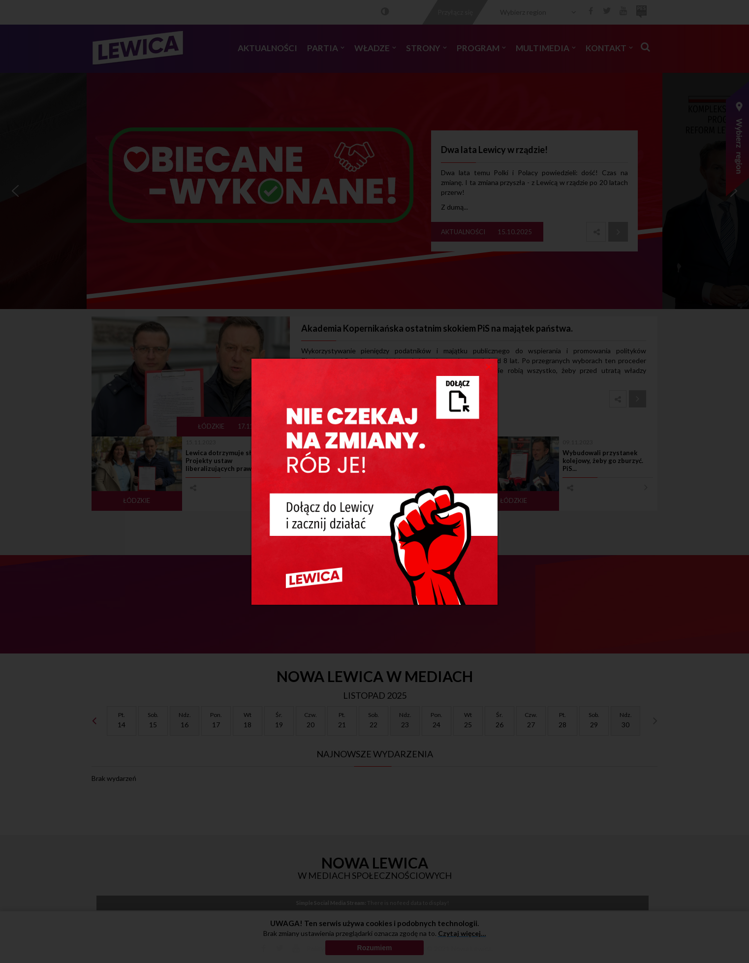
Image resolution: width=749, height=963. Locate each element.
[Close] (489, 366)
